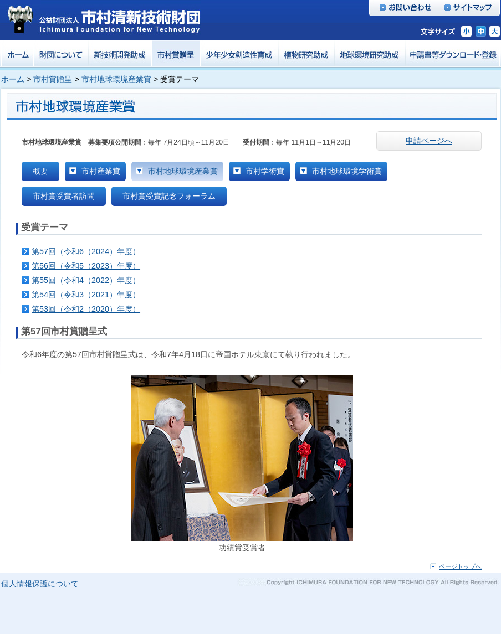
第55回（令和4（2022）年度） (86, 280)
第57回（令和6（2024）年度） (86, 251)
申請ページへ (429, 140)
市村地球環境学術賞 (347, 171)
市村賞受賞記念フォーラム (169, 196)
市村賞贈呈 (52, 79)
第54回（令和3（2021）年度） (86, 294)
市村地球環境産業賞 (116, 79)
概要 (40, 171)
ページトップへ (460, 566)
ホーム (12, 79)
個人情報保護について (40, 583)
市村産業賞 (100, 171)
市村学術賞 (265, 171)
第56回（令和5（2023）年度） (86, 265)
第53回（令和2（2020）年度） (86, 309)
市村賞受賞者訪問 (64, 196)
